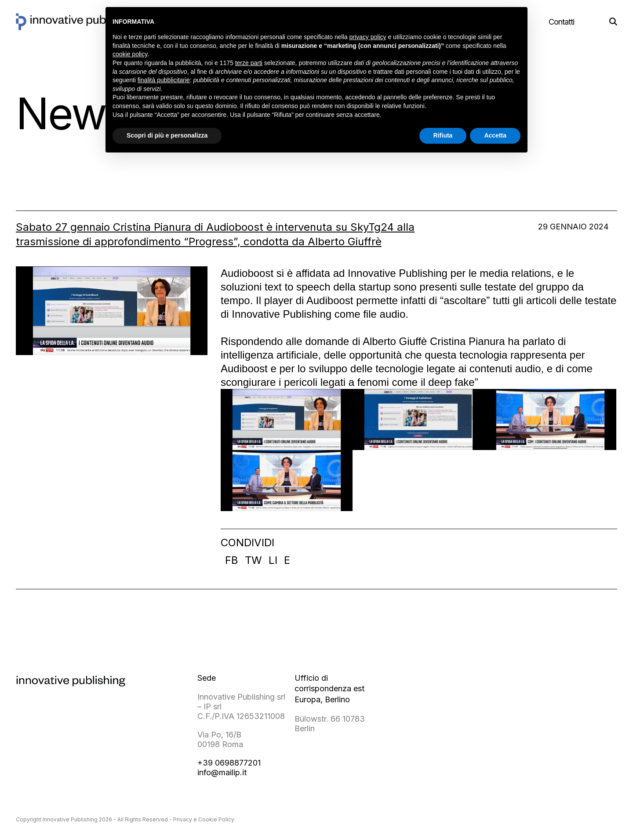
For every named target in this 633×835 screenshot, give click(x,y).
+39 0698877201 (229, 762)
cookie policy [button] (130, 54)
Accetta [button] (495, 135)
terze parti (248, 62)
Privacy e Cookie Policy (203, 819)
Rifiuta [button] (443, 135)
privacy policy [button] (367, 36)
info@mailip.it (222, 772)
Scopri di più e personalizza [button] (167, 135)
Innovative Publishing (70, 819)
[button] (613, 22)
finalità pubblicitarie (164, 80)
